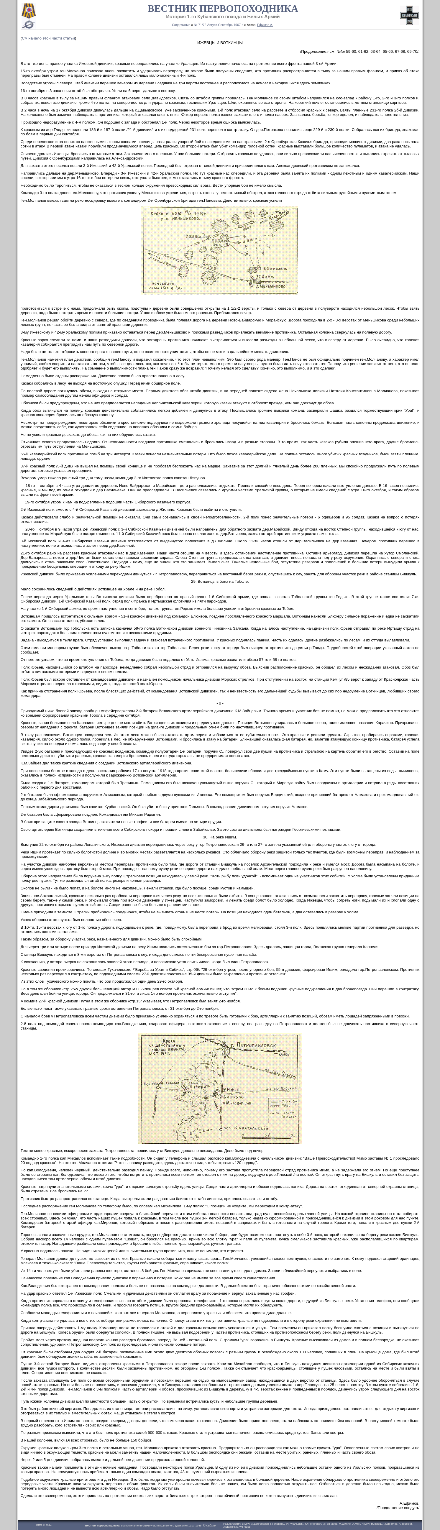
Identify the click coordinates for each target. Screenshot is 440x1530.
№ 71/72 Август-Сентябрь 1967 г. (218, 25)
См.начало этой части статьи (48, 38)
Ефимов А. (265, 25)
